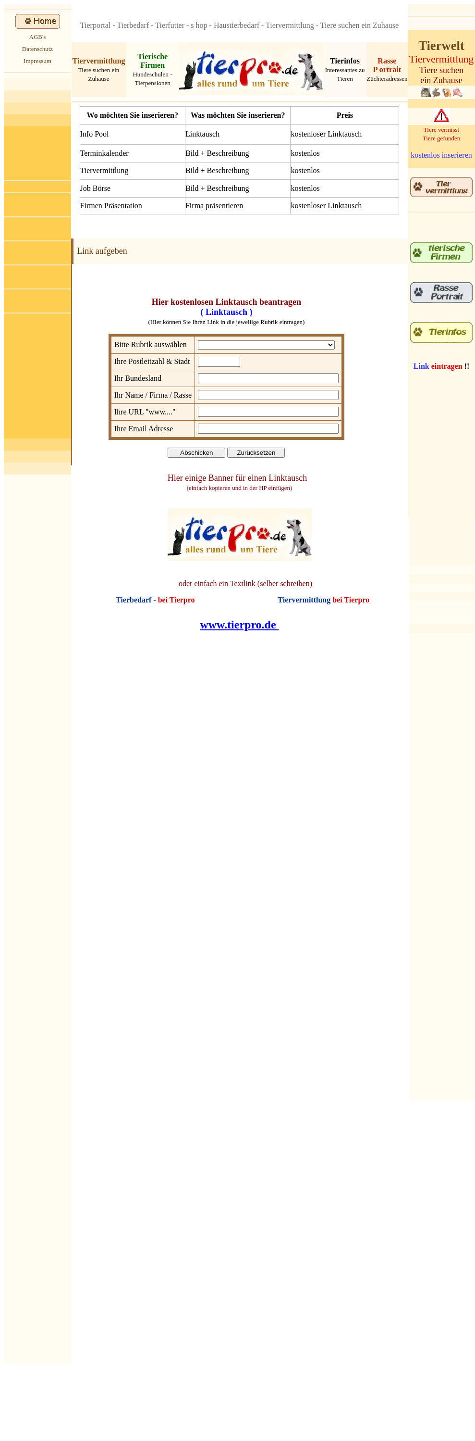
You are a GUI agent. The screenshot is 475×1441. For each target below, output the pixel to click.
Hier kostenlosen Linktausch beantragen (226, 302)
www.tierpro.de (238, 624)
